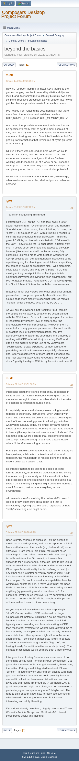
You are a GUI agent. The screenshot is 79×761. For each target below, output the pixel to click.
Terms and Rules (37, 753)
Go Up (7, 730)
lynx (9, 201)
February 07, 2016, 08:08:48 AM (21, 532)
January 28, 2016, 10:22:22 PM (20, 207)
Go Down (9, 65)
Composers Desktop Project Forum (23, 14)
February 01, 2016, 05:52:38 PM (21, 384)
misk (9, 75)
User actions (67, 65)
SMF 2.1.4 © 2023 (31, 757)
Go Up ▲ (51, 753)
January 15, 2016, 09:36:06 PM (20, 81)
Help (25, 753)
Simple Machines (49, 757)
